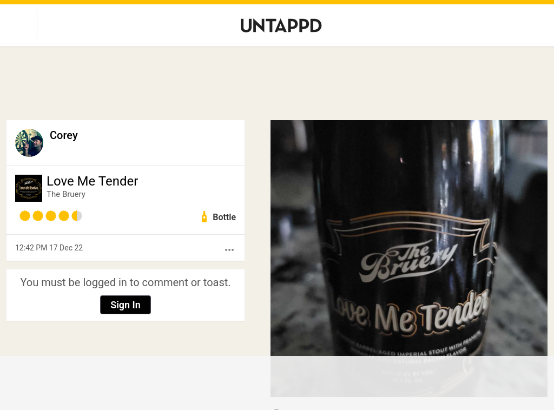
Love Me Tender (92, 181)
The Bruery (66, 194)
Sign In (125, 304)
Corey (64, 135)
